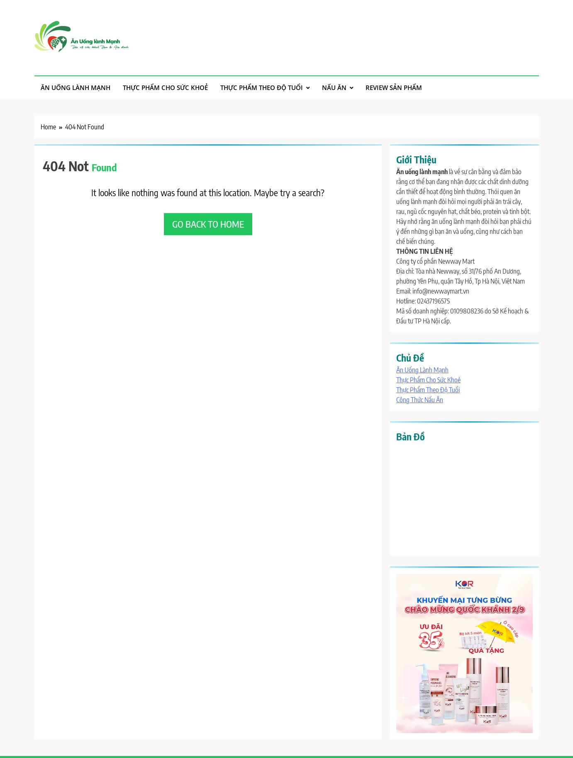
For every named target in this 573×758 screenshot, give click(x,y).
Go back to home (208, 224)
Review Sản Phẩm (394, 87)
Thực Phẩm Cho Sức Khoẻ (165, 87)
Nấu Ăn (334, 87)
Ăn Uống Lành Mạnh (75, 87)
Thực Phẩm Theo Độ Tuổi (261, 87)
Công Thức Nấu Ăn (419, 400)
